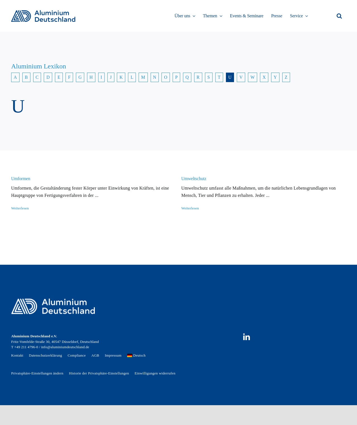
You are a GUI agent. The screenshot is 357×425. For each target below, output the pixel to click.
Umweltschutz (193, 178)
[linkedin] (246, 336)
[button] (339, 16)
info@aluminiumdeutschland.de (65, 347)
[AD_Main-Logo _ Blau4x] (43, 12)
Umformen (20, 178)
